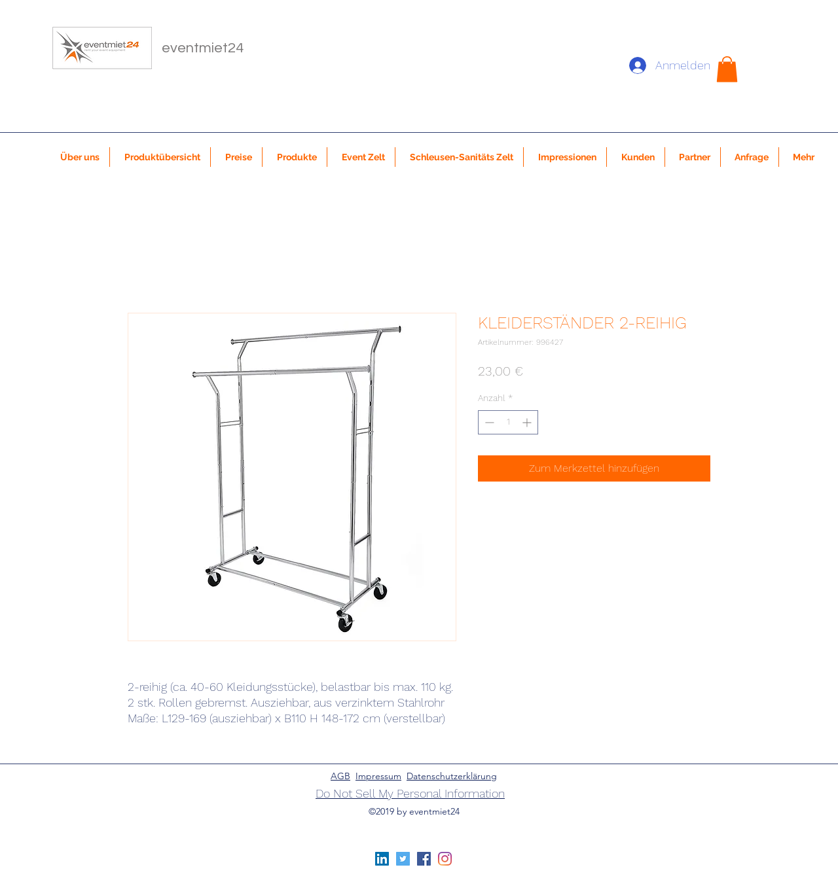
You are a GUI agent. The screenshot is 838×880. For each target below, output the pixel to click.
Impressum (378, 776)
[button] (727, 69)
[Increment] (528, 422)
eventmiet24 (203, 48)
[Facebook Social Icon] (424, 859)
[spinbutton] (508, 422)
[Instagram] (445, 859)
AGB (340, 776)
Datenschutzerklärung (452, 776)
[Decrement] (488, 422)
